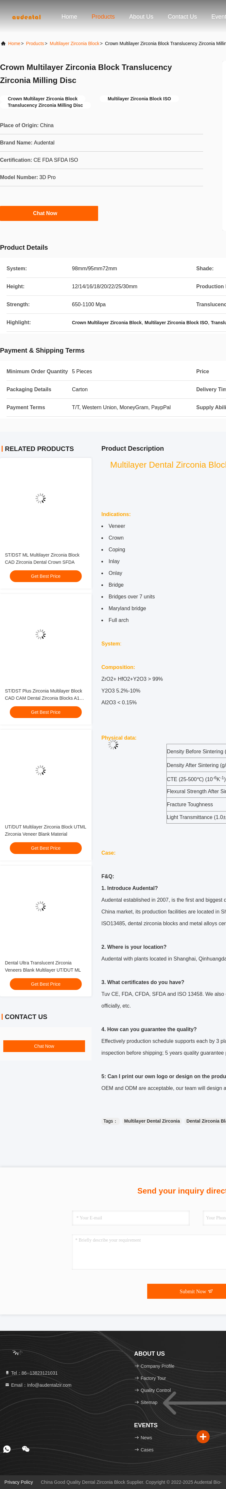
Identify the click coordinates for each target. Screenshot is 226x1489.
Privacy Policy (19, 1482)
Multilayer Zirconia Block (74, 43)
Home (69, 16)
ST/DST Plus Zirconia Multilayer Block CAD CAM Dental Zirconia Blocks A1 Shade (43, 698)
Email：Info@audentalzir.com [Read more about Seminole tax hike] (38, 1385)
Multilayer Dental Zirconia (152, 1121)
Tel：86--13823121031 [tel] (31, 1373)
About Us (141, 16)
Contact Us (182, 16)
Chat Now (49, 213)
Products (103, 16)
